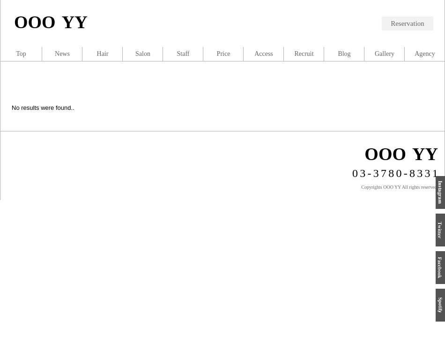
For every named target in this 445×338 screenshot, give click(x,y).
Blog (344, 53)
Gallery (384, 53)
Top (21, 53)
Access (263, 53)
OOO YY (51, 22)
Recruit (303, 53)
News (62, 53)
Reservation (407, 23)
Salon (142, 53)
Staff (183, 53)
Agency (425, 53)
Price (223, 53)
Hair (103, 53)
